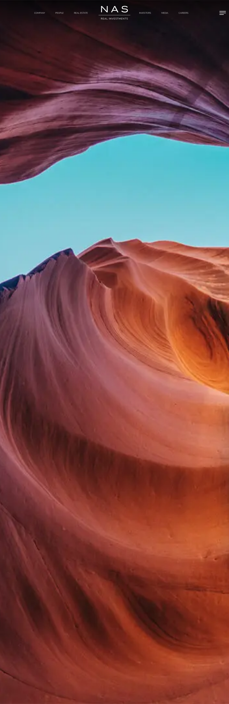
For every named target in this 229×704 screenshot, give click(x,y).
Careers (183, 13)
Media (164, 13)
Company (39, 13)
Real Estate (81, 13)
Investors (145, 13)
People (59, 13)
